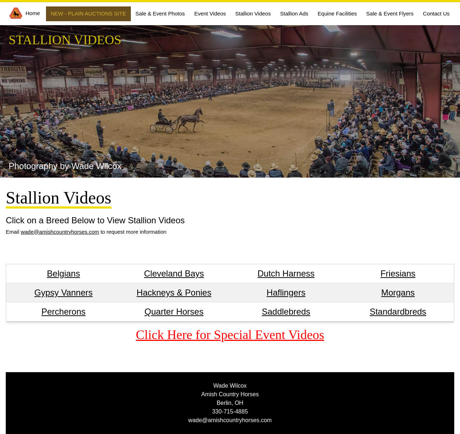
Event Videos (210, 13)
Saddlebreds (286, 311)
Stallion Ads (294, 13)
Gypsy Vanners (63, 292)
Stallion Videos (253, 13)
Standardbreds (398, 311)
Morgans (398, 292)
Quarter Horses (173, 311)
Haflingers (286, 292)
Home (24, 13)
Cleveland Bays (174, 273)
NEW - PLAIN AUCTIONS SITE (88, 13)
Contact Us (436, 13)
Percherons (63, 311)
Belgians (63, 273)
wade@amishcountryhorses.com (60, 232)
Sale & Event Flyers (390, 13)
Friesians (398, 273)
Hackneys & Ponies (174, 292)
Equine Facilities (337, 13)
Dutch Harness (286, 273)
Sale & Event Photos (160, 13)
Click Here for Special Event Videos (230, 335)
